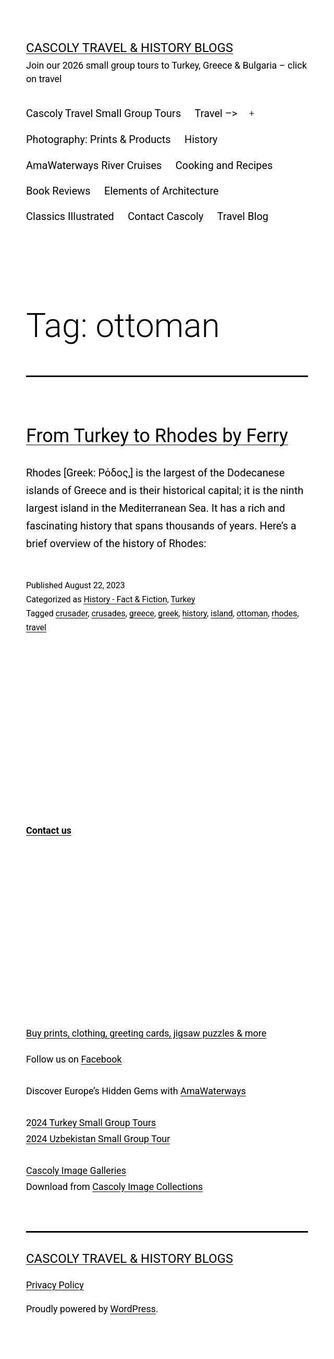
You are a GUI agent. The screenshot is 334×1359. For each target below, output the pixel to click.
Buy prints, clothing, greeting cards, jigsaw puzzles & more (146, 1033)
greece (141, 613)
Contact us (48, 830)
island (222, 613)
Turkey (183, 599)
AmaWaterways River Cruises (94, 165)
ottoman (252, 613)
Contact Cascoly (165, 216)
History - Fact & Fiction (125, 599)
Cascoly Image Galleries (76, 1170)
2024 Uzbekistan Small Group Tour (98, 1138)
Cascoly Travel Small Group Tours (103, 113)
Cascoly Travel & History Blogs (129, 48)
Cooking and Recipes (224, 165)
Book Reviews (58, 191)
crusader (72, 613)
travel (36, 627)
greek (168, 613)
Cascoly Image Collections (147, 1186)
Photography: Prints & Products (98, 139)
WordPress (133, 1308)
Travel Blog (242, 216)
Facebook (101, 1059)
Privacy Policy (55, 1284)
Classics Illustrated (70, 216)
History (201, 139)
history (194, 613)
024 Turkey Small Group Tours (93, 1122)
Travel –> (216, 113)
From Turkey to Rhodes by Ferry (157, 436)
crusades (108, 613)
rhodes (284, 613)
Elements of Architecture (161, 191)
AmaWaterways (212, 1090)
